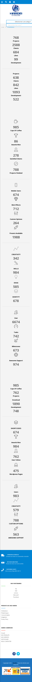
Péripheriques (5, 613)
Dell (16, 591)
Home (2, 27)
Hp (16, 589)
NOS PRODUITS (5, 635)
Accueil (3, 633)
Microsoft (16, 595)
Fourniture (16, 597)
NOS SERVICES (5, 637)
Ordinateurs (4, 611)
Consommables (5, 615)
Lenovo (16, 593)
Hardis (15, 663)
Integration (4, 617)
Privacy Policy (4, 619)
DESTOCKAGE (4, 639)
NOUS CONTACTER (6, 641)
